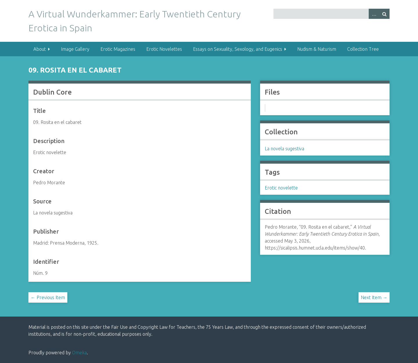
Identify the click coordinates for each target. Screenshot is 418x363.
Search (384, 14)
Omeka (79, 352)
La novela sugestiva (284, 148)
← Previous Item (48, 297)
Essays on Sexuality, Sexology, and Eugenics (237, 49)
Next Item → (374, 297)
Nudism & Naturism (316, 49)
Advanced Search (374, 14)
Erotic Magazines (117, 49)
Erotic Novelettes (164, 49)
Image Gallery (75, 49)
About (39, 49)
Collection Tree (363, 49)
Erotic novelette (281, 187)
